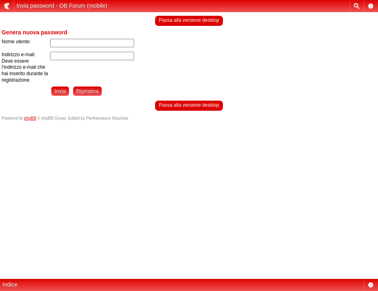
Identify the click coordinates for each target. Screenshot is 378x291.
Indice (9, 284)
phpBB (30, 118)
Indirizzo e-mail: (19, 54)
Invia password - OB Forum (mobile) (62, 5)
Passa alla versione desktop (189, 20)
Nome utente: (16, 41)
